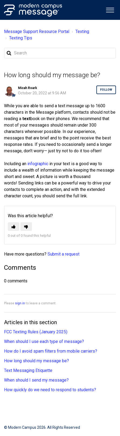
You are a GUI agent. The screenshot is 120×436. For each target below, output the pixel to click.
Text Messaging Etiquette (28, 370)
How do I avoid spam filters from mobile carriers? (50, 351)
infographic (37, 163)
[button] (110, 9)
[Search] (60, 53)
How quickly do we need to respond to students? (50, 389)
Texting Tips (21, 37)
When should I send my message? (36, 380)
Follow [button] (106, 89)
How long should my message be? (36, 360)
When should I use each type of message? (44, 341)
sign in (20, 303)
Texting (82, 31)
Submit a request (63, 254)
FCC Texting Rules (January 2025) (35, 331)
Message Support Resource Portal (36, 31)
